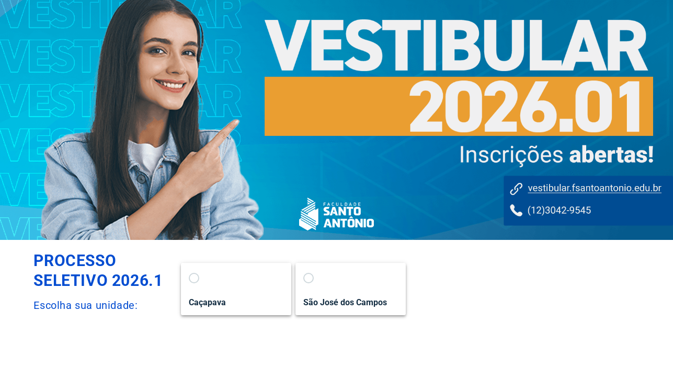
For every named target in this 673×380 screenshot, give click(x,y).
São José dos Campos (345, 302)
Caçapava (207, 302)
